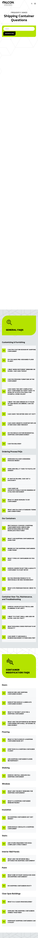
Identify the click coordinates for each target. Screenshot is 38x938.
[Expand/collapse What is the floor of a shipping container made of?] (4, 740)
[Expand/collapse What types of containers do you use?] (4, 559)
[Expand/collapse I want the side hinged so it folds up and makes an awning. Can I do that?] (4, 403)
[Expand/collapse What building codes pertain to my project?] (4, 627)
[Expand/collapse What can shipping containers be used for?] (4, 539)
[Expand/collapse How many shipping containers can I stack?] (4, 921)
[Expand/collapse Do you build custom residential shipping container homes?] (4, 434)
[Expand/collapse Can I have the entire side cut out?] (4, 414)
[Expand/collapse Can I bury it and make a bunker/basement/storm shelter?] (4, 637)
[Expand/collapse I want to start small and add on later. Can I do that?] (4, 617)
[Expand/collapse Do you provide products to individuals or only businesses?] (4, 579)
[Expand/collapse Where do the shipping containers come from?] (4, 549)
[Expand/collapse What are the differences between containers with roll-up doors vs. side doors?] (4, 723)
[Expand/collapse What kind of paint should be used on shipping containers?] (4, 876)
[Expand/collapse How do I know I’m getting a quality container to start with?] (4, 569)
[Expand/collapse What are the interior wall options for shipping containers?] (4, 860)
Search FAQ (9, 33)
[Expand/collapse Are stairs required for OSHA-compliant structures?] (4, 844)
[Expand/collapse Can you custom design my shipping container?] (4, 350)
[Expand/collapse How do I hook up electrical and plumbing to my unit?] (4, 607)
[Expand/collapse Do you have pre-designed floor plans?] (4, 360)
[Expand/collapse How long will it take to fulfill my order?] (4, 470)
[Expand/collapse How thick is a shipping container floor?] (4, 750)
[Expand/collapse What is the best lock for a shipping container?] (4, 713)
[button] (31, 3)
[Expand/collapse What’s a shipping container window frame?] (4, 802)
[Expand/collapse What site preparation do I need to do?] (4, 589)
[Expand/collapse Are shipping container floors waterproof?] (4, 760)
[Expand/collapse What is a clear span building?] (4, 902)
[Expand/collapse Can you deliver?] (4, 444)
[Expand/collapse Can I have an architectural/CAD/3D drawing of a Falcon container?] (4, 490)
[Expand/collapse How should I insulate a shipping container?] (4, 828)
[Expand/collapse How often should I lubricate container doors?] (4, 703)
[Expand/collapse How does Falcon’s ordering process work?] (4, 460)
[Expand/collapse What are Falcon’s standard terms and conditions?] (4, 510)
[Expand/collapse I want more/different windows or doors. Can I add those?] (4, 370)
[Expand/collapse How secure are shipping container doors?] (4, 693)
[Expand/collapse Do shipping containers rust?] (4, 886)
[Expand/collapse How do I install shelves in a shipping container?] (4, 776)
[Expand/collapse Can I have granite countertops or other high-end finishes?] (4, 424)
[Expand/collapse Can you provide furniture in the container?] (4, 380)
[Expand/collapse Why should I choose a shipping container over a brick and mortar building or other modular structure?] (4, 528)
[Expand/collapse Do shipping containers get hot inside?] (4, 818)
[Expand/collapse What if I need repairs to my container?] (4, 501)
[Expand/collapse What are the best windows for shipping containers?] (4, 792)
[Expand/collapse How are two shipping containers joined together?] (4, 912)
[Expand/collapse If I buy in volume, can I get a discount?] (4, 479)
